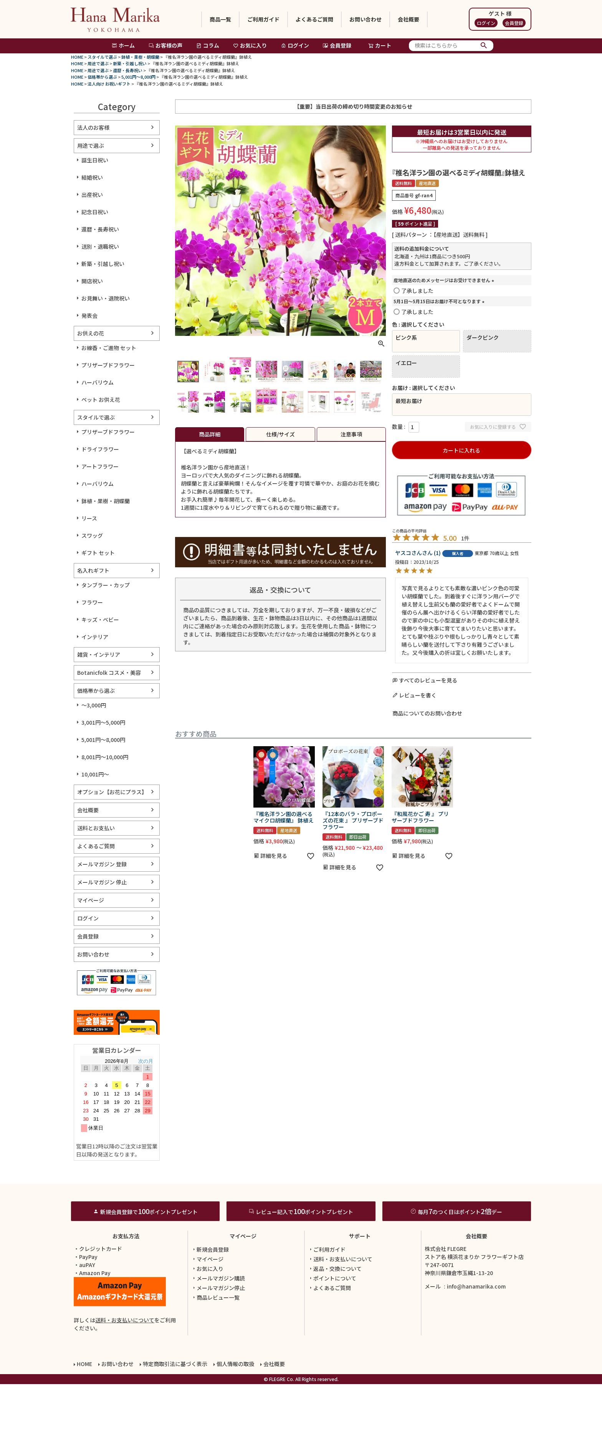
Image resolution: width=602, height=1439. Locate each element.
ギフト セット (98, 553)
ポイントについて (332, 1333)
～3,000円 (93, 705)
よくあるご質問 (314, 19)
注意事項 (351, 434)
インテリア (94, 637)
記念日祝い (94, 212)
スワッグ (92, 535)
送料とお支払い (96, 828)
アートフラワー (100, 466)
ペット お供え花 (100, 399)
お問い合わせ (365, 19)
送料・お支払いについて (124, 1375)
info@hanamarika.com (476, 1341)
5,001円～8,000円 (138, 77)
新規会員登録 (210, 1304)
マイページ (90, 900)
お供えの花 (90, 333)
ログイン (486, 23)
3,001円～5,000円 (103, 722)
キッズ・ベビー (100, 619)
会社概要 (408, 19)
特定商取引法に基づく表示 (175, 1418)
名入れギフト (93, 570)
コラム (207, 45)
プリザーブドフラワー (108, 365)
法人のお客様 (93, 127)
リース (89, 518)
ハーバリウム (97, 382)
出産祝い (92, 194)
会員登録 (514, 23)
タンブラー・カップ (105, 585)
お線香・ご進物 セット (108, 348)
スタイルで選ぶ (102, 57)
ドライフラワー (100, 449)
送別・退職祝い (100, 246)
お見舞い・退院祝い (105, 298)
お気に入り (250, 45)
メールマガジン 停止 (102, 882)
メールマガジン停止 (218, 1342)
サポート (359, 1291)
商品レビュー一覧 (215, 1352)
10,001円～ (95, 774)
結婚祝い (92, 177)
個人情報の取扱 (235, 1418)
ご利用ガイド (263, 19)
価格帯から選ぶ (102, 77)
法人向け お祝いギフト (109, 84)
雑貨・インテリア (98, 654)
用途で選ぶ (98, 63)
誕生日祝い (94, 160)
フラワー (92, 602)
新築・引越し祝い (130, 63)
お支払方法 (125, 1291)
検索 (484, 45)
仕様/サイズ (280, 434)
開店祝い (92, 281)
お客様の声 (165, 45)
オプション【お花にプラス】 (112, 792)
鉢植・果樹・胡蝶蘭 (140, 57)
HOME (77, 57)
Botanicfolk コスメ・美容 (109, 672)
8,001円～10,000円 (104, 757)
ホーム (123, 45)
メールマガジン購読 (218, 1333)
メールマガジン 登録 (102, 864)
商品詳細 (209, 434)
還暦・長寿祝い (127, 70)
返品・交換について (335, 1323)
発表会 (89, 315)
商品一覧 (220, 19)
